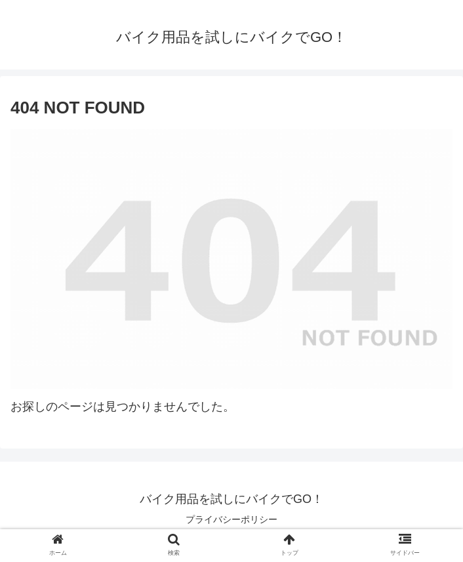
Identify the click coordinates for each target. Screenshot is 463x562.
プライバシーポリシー (231, 519)
